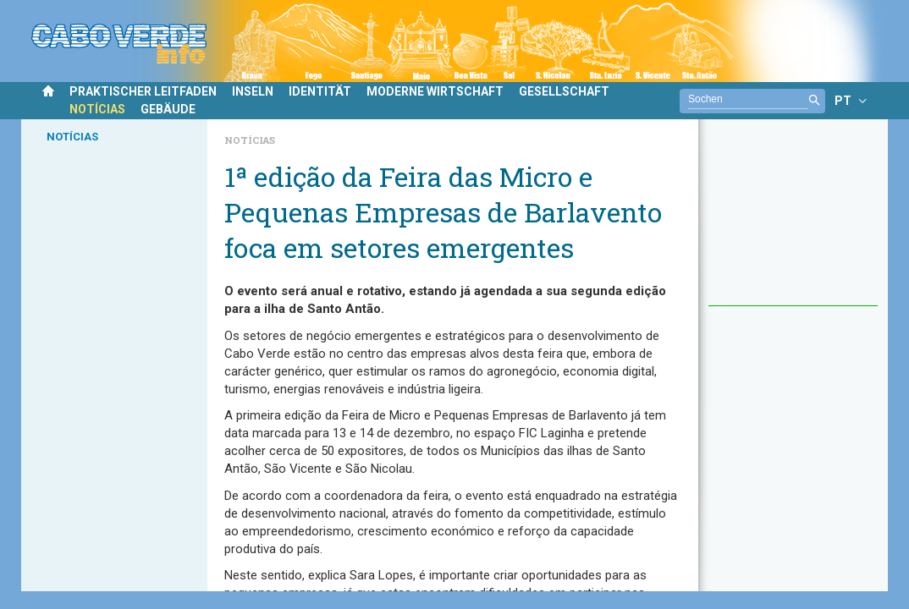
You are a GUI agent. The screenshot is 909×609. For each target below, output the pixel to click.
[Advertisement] (793, 220)
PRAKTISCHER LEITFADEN (143, 91)
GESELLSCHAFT (564, 91)
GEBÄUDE (168, 109)
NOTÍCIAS (97, 109)
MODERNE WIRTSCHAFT (435, 91)
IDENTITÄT (320, 91)
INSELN (252, 91)
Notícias (249, 140)
